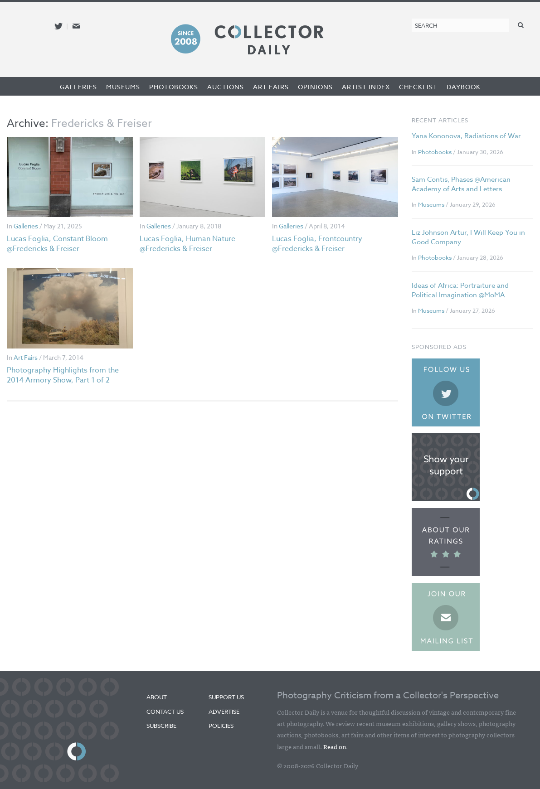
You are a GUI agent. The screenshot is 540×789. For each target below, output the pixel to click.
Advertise (224, 711)
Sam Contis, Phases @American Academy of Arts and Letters (461, 184)
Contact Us (165, 711)
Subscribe (161, 725)
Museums (123, 86)
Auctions (225, 86)
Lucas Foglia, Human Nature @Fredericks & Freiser (187, 243)
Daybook (464, 86)
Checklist (418, 86)
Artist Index (366, 86)
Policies (221, 725)
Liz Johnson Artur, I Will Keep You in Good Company (468, 237)
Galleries (78, 86)
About (156, 697)
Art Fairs (271, 86)
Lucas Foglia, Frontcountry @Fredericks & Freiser (317, 243)
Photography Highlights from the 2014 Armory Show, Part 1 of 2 (63, 375)
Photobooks (173, 86)
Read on (334, 746)
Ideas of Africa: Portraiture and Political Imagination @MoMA (460, 290)
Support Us (226, 697)
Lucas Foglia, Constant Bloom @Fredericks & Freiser (57, 243)
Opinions (315, 86)
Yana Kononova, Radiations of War (466, 136)
